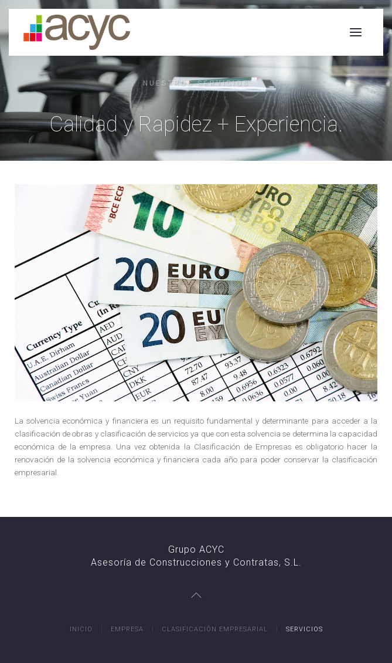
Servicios (304, 629)
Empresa (127, 629)
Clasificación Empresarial (215, 629)
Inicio (81, 629)
